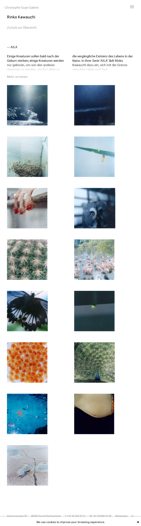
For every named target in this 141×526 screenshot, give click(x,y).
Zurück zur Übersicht (22, 26)
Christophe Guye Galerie (22, 7)
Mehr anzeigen (17, 76)
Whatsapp (121, 515)
